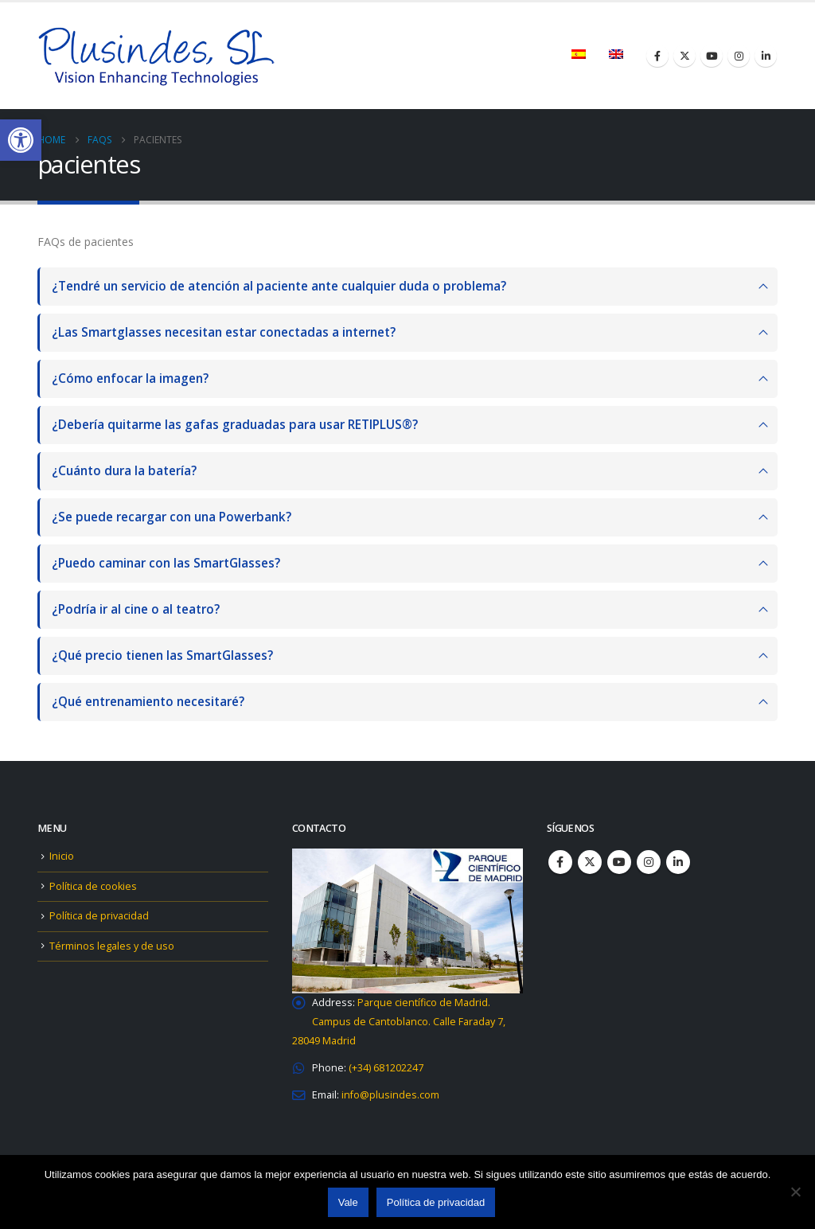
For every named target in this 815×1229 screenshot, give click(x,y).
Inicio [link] (61, 856)
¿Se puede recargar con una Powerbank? (171, 517)
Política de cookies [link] (93, 886)
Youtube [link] (619, 862)
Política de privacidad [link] (99, 916)
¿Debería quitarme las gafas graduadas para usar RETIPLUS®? (235, 424)
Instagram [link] (649, 862)
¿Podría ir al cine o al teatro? (136, 609)
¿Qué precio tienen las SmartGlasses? (162, 655)
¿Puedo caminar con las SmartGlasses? (166, 563)
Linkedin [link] (678, 862)
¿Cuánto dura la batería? (124, 470)
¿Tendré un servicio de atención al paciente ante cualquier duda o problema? (279, 286)
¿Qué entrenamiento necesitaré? (148, 701)
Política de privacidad (436, 1202)
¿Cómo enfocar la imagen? (130, 378)
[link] (20, 140)
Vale (348, 1202)
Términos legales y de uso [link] (111, 946)
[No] (795, 1192)
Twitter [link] (590, 862)
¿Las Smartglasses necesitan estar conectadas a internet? (224, 332)
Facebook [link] (560, 862)
